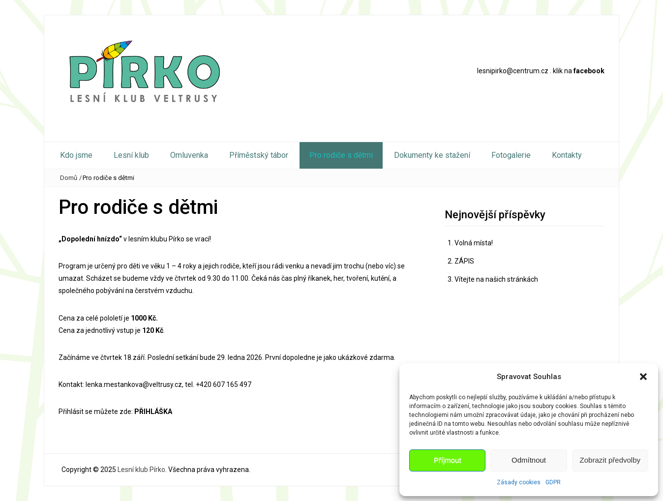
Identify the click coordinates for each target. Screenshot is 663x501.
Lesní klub (131, 155)
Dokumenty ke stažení (432, 155)
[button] (643, 377)
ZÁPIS (464, 261)
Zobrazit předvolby (610, 460)
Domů (68, 177)
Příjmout (447, 460)
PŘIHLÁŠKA (153, 411)
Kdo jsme (76, 155)
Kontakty (567, 155)
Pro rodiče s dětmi (341, 155)
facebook (588, 71)
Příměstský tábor (258, 155)
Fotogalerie (511, 155)
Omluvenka (189, 155)
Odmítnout (529, 460)
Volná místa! (473, 243)
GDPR (553, 482)
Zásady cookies (519, 482)
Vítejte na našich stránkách (496, 279)
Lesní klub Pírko (141, 469)
